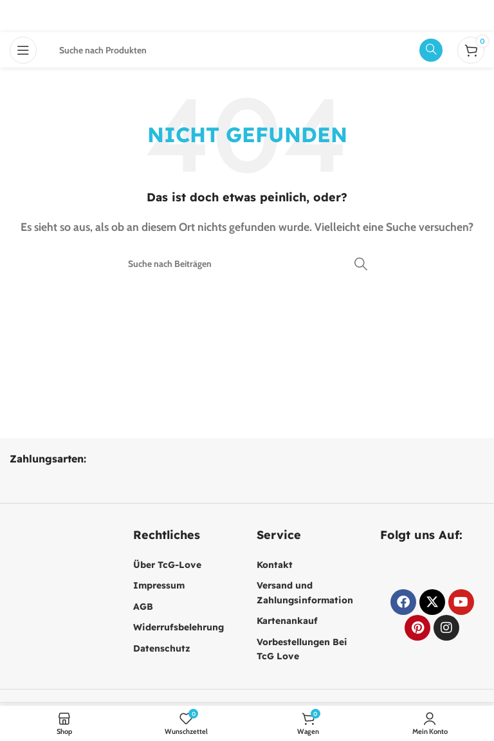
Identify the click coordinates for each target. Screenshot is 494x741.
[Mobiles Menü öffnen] (23, 50)
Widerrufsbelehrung (178, 627)
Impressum (159, 585)
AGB (143, 606)
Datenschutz (161, 648)
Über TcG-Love (167, 565)
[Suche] (247, 264)
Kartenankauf (287, 621)
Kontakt (275, 565)
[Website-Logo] (247, 15)
